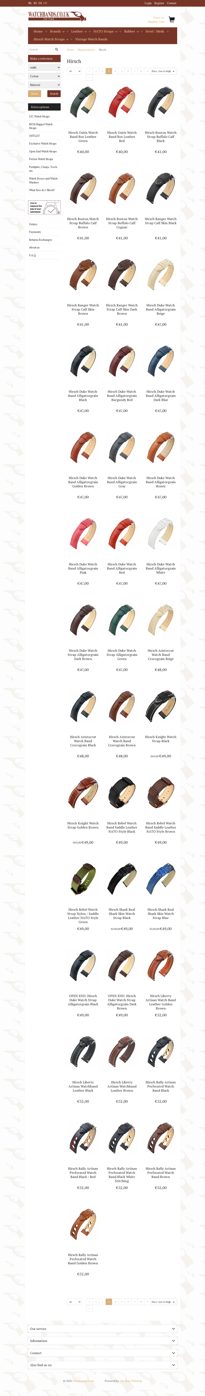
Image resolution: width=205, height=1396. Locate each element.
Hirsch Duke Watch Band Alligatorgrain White (161, 568)
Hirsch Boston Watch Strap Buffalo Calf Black (161, 136)
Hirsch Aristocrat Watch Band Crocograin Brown (122, 741)
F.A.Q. (32, 255)
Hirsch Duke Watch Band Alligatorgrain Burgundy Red (122, 395)
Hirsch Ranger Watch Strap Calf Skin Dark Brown (122, 309)
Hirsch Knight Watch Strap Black (160, 739)
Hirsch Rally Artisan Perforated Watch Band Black (161, 1086)
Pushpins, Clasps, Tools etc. (43, 169)
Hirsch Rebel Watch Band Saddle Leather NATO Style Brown (160, 827)
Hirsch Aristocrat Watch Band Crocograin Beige (161, 654)
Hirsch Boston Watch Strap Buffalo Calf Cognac (122, 223)
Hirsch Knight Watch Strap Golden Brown (83, 825)
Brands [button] (57, 31)
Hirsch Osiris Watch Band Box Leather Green (83, 136)
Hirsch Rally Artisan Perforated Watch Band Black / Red (83, 1172)
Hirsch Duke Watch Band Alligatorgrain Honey (161, 482)
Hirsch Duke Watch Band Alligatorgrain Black (83, 395)
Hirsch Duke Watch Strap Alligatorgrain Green (122, 654)
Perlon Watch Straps (41, 159)
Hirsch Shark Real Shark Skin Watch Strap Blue (160, 913)
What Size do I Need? (42, 190)
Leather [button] (78, 31)
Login (148, 3)
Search (54, 93)
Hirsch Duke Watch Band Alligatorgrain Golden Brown (83, 482)
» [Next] (91, 77)
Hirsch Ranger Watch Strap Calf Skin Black (161, 221)
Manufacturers (86, 50)
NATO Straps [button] (105, 31)
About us (34, 247)
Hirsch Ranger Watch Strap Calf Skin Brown (83, 309)
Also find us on (102, 1365)
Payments (35, 232)
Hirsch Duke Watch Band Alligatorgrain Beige (161, 309)
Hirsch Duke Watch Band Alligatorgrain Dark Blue (161, 395)
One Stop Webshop (123, 1381)
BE (35, 3)
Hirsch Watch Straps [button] (51, 39)
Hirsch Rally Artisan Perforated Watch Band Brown (161, 1172)
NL (30, 3)
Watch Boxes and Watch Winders (43, 180)
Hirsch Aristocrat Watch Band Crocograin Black (83, 741)
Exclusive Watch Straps (42, 143)
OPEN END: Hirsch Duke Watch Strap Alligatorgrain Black (83, 1000)
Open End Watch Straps (43, 151)
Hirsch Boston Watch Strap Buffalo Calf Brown (83, 223)
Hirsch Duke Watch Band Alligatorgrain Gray (122, 482)
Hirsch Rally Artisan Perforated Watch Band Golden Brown (83, 1259)
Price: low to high (163, 71)
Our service (102, 1329)
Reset (34, 93)
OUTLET (34, 136)
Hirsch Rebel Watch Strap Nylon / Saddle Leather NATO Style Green (83, 915)
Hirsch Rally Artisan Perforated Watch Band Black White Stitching (122, 1174)
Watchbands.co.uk (78, 1381)
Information (102, 1341)
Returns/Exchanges (40, 240)
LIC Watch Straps (39, 116)
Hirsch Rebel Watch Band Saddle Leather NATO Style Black (121, 827)
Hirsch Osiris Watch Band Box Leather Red (122, 136)
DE (40, 3)
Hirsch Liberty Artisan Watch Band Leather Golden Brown (161, 1002)
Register (159, 3)
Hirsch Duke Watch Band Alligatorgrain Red (122, 568)
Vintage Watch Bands (91, 39)
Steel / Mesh (155, 31)
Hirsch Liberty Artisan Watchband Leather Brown (121, 1086)
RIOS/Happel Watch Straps (41, 126)
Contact (171, 3)
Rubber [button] (131, 31)
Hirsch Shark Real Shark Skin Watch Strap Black (122, 913)
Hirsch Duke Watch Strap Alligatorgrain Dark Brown (83, 654)
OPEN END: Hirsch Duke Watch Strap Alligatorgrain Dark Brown (121, 1002)
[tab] (102, 1329)
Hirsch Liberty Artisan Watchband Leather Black (83, 1086)
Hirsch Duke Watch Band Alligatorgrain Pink (83, 568)
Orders (33, 224)
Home (38, 31)
